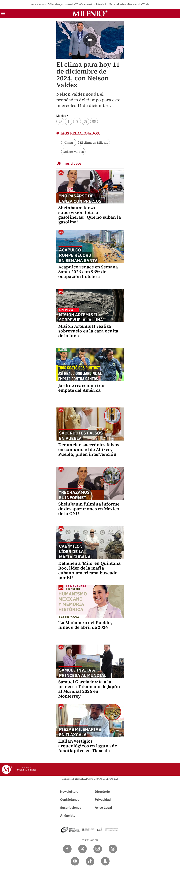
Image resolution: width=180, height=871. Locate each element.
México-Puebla (117, 4)
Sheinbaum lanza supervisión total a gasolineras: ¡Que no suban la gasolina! (89, 215)
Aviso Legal (103, 807)
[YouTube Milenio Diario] (75, 861)
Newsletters (69, 791)
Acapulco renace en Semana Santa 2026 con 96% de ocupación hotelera (88, 271)
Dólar (51, 4)
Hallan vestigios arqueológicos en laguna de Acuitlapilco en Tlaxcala (87, 746)
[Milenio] (89, 13)
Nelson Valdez (73, 152)
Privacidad (103, 799)
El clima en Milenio (94, 142)
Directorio (102, 791)
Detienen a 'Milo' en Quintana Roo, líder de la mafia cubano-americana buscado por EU (89, 570)
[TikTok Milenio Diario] (90, 861)
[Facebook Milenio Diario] (67, 849)
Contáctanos (69, 799)
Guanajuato (86, 4)
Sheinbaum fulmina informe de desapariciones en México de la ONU (89, 509)
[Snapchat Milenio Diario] (105, 861)
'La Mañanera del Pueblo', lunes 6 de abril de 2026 (85, 624)
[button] (3, 14)
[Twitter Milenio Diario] (82, 849)
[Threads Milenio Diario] (113, 849)
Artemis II (101, 4)
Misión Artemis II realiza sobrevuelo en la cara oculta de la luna (88, 331)
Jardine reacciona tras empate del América (81, 387)
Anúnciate (67, 815)
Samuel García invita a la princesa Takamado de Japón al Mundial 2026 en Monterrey (89, 689)
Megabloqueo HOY (67, 4)
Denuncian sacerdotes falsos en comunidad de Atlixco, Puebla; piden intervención (88, 449)
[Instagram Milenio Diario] (97, 849)
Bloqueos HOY (136, 4)
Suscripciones (70, 807)
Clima (68, 142)
